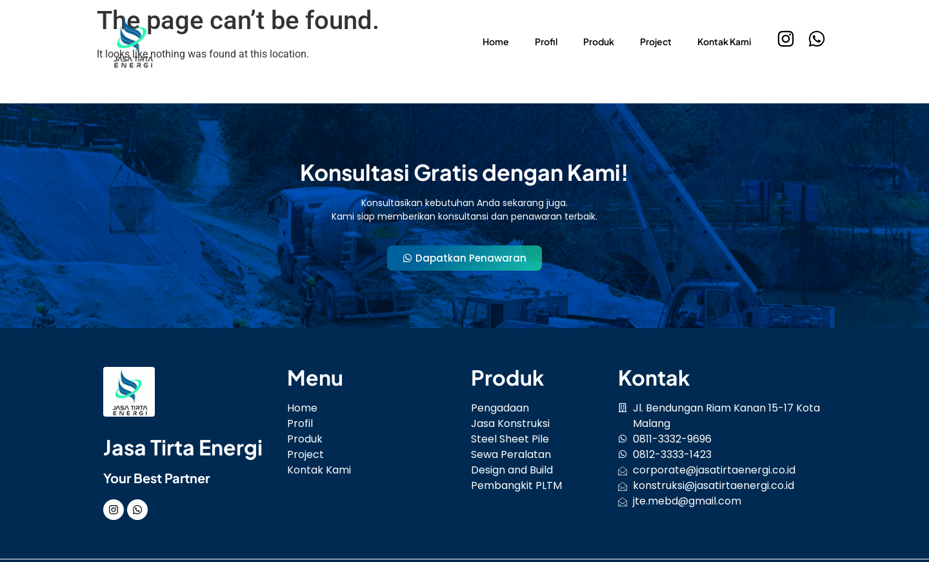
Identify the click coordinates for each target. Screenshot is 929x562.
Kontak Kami (724, 41)
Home (496, 41)
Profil (546, 41)
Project (656, 41)
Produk (598, 41)
